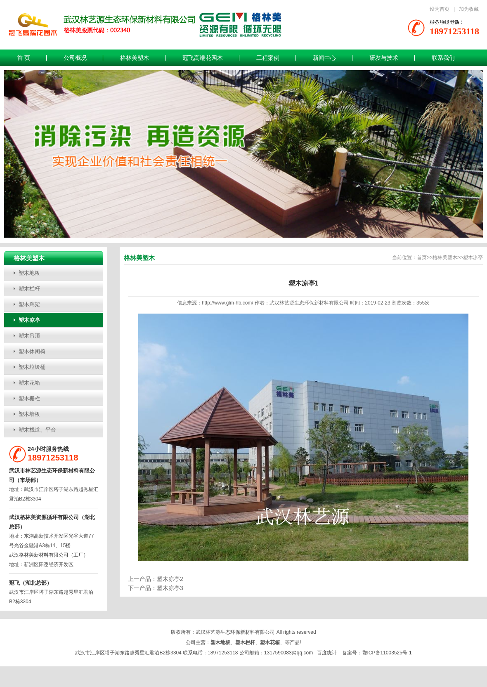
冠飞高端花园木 (202, 57)
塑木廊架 (29, 304)
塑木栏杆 (29, 289)
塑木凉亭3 (170, 588)
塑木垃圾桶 (32, 367)
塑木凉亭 (29, 320)
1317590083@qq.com (288, 653)
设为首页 (439, 9)
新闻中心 (324, 57)
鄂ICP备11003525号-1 (387, 653)
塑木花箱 (29, 383)
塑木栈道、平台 (37, 430)
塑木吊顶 (29, 336)
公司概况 (75, 57)
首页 (422, 257)
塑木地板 (29, 273)
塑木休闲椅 (32, 351)
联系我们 (443, 57)
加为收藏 (469, 9)
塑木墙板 (29, 414)
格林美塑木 (134, 57)
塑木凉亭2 (170, 579)
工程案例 (267, 57)
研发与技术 (383, 57)
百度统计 (327, 653)
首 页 (23, 57)
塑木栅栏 (29, 398)
